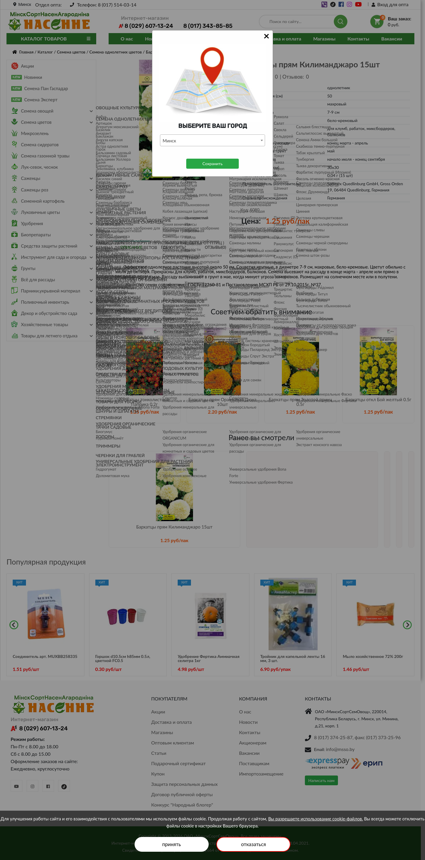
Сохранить (212, 163)
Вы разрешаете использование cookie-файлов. (315, 818)
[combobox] (212, 140)
